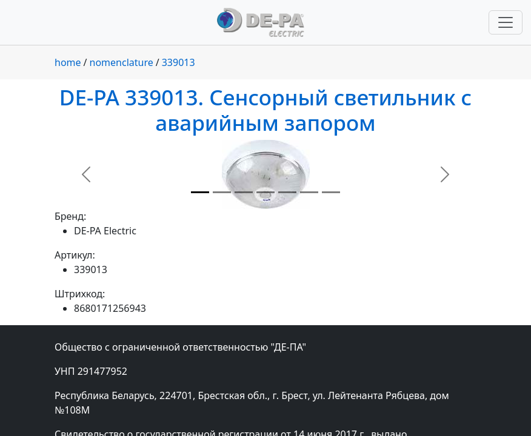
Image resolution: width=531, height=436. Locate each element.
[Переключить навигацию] (506, 22)
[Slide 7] (331, 192)
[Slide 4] (265, 192)
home (68, 62)
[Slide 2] (222, 192)
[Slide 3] (244, 192)
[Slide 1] (200, 192)
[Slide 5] (287, 192)
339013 (178, 62)
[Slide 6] (309, 192)
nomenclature (121, 62)
